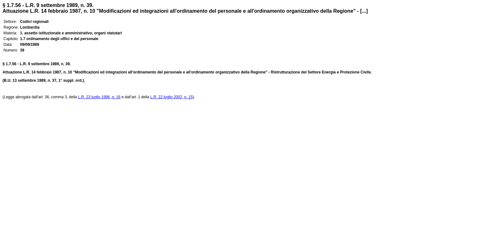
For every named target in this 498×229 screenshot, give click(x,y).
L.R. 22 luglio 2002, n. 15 (171, 97)
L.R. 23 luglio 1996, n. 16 (99, 97)
